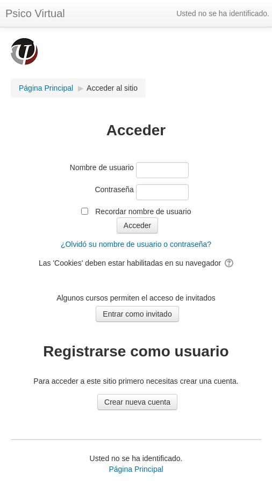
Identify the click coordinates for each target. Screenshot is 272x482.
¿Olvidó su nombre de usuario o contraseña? (136, 244)
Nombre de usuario (102, 167)
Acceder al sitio (112, 88)
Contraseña (114, 189)
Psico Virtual (35, 13)
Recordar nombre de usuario (143, 211)
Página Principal (136, 469)
